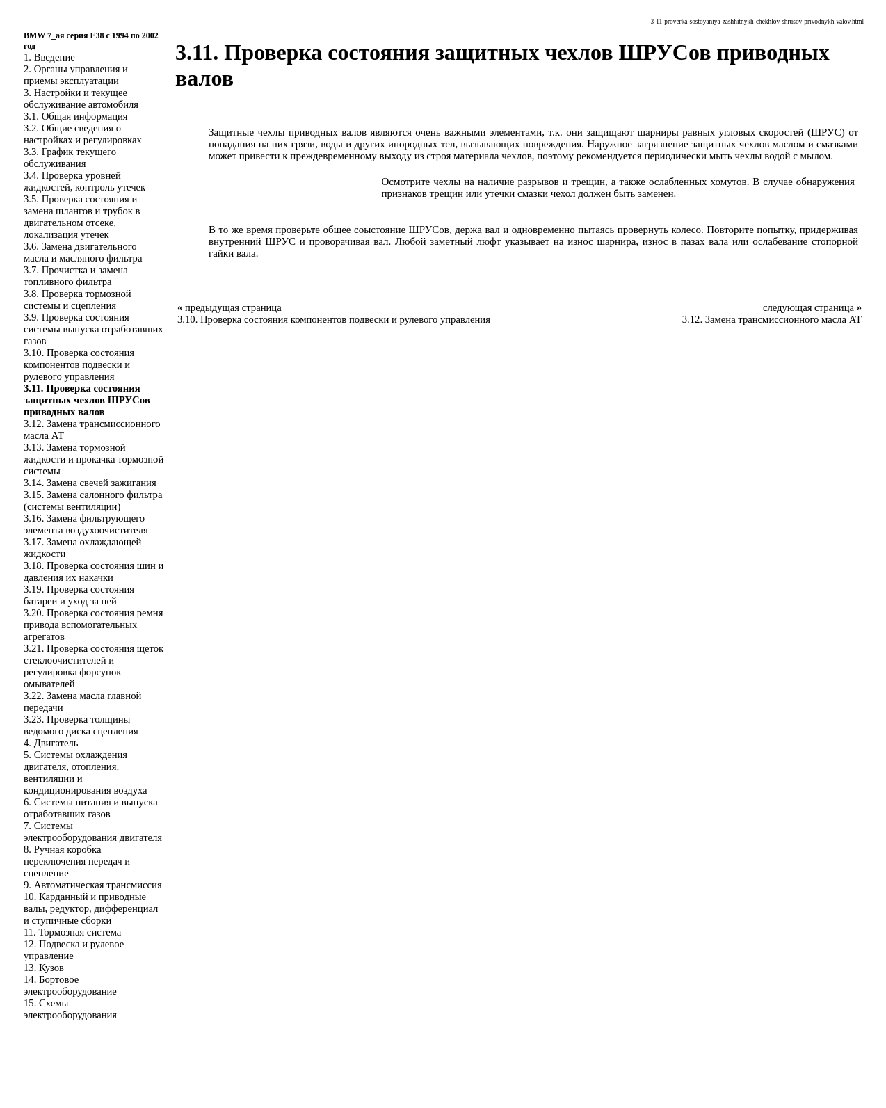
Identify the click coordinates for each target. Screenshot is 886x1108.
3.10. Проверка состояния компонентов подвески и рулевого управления (79, 364)
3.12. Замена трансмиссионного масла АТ (772, 319)
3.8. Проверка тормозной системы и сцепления (77, 299)
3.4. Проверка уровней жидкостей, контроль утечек (84, 181)
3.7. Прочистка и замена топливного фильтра (76, 275)
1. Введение (49, 57)
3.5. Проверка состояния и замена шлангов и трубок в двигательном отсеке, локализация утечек (82, 216)
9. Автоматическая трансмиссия (93, 884)
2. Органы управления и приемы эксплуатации (76, 74)
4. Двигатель (51, 742)
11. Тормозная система (72, 932)
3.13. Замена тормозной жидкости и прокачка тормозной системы (93, 459)
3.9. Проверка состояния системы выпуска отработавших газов (93, 329)
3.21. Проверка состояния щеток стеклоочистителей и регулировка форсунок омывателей (93, 666)
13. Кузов (44, 967)
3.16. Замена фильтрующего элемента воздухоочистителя (86, 524)
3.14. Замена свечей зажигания (90, 482)
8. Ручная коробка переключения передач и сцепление (77, 861)
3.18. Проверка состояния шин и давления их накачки (93, 571)
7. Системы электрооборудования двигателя (93, 831)
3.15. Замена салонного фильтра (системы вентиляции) (93, 500)
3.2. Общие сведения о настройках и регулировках (83, 133)
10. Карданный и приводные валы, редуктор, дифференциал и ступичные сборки (91, 908)
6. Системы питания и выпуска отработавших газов (91, 807)
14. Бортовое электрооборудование (70, 985)
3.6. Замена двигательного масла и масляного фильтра (83, 252)
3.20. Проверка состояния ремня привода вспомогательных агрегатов (93, 624)
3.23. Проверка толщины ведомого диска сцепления (81, 725)
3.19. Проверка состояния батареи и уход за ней (79, 595)
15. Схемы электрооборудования (70, 1008)
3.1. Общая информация (76, 116)
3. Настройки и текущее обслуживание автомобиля (81, 98)
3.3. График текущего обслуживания (70, 157)
